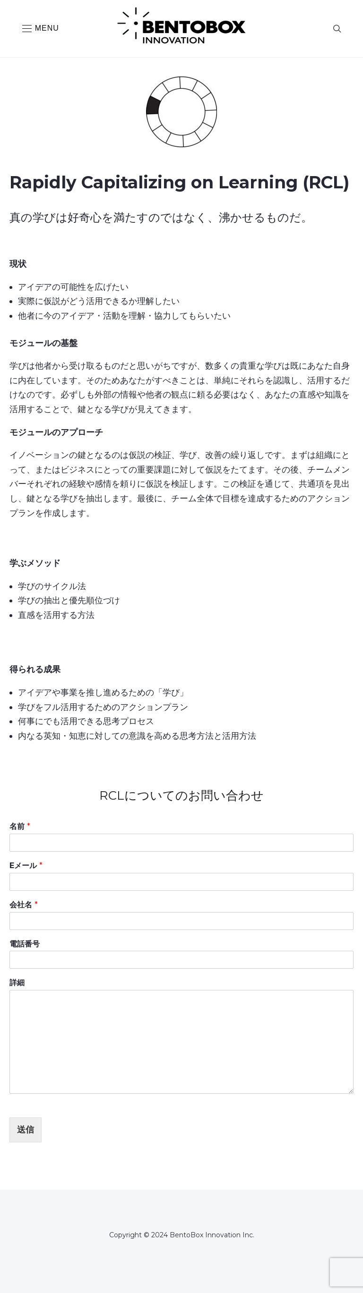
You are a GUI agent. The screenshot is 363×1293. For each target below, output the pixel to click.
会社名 (23, 904)
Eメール (26, 865)
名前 (19, 826)
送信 (25, 1129)
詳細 (17, 982)
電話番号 (24, 943)
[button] (41, 28)
